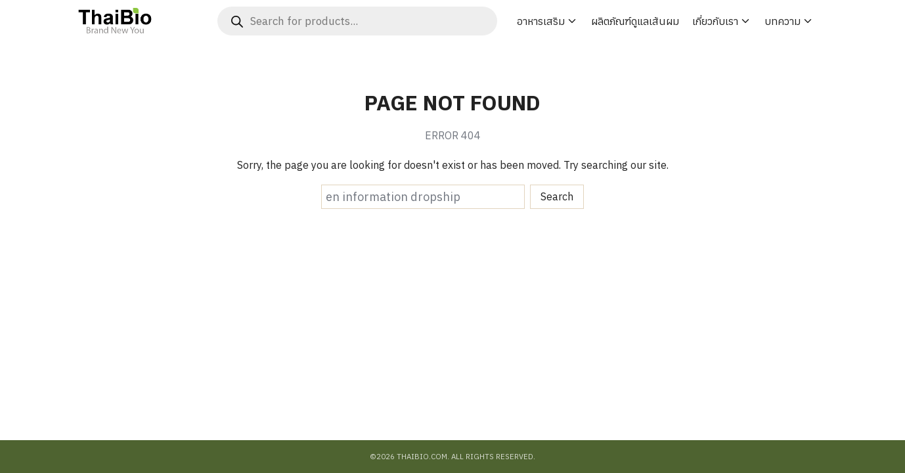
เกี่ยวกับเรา (715, 21)
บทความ (782, 21)
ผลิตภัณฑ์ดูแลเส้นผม (635, 21)
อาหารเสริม (541, 21)
